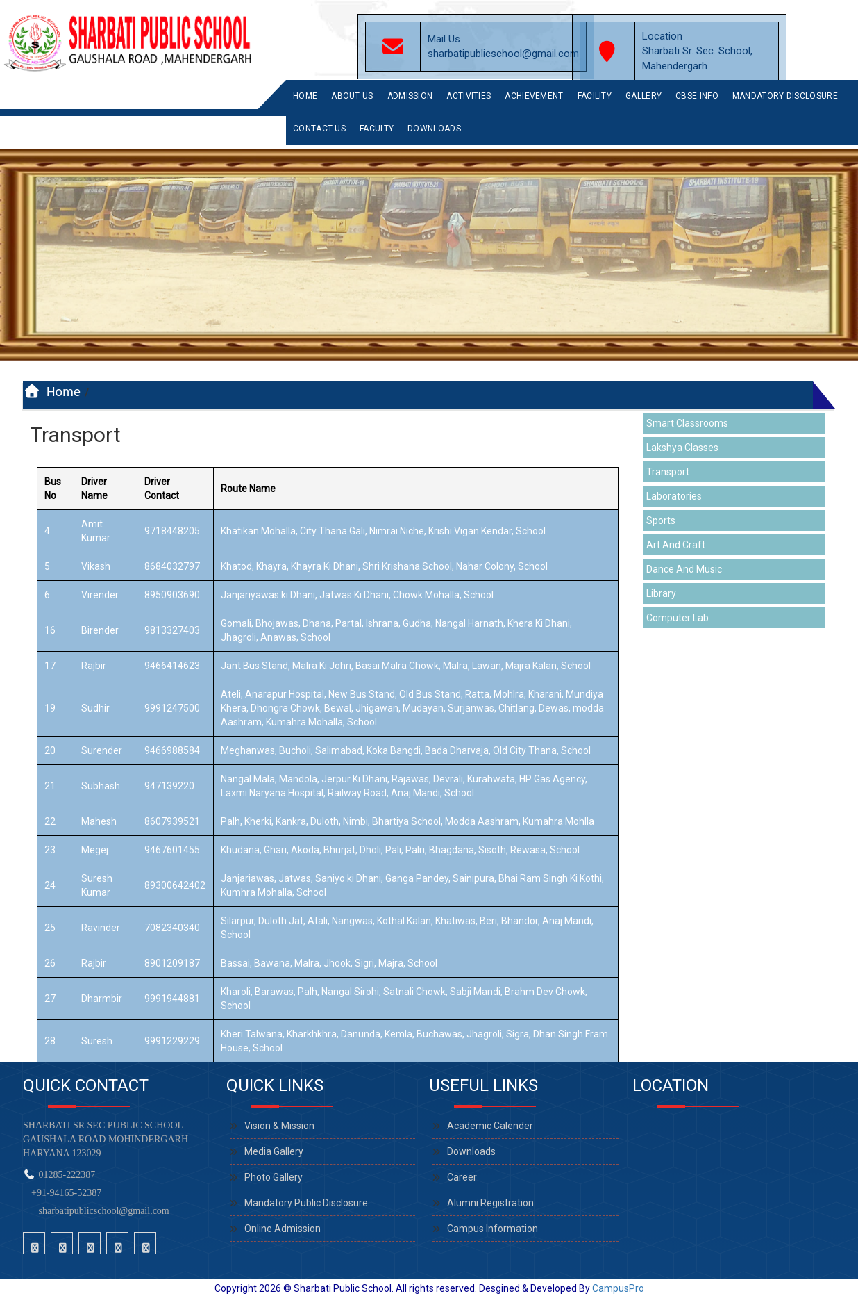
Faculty (377, 128)
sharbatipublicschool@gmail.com (104, 1211)
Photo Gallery (273, 1177)
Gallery (643, 96)
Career (462, 1177)
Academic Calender (490, 1125)
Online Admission (282, 1228)
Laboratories (674, 496)
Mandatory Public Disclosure (306, 1202)
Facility (595, 96)
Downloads (434, 128)
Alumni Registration (490, 1202)
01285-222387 (67, 1174)
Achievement (534, 96)
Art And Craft (675, 544)
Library (661, 593)
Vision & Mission (279, 1125)
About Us (352, 96)
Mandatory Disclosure (785, 96)
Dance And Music (684, 569)
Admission (410, 96)
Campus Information (492, 1228)
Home (305, 96)
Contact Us (319, 128)
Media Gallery (273, 1151)
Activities (468, 96)
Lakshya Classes (682, 447)
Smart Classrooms (687, 423)
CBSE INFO (696, 96)
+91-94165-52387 (63, 1193)
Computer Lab (677, 617)
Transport (667, 471)
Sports (660, 520)
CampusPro (618, 1288)
